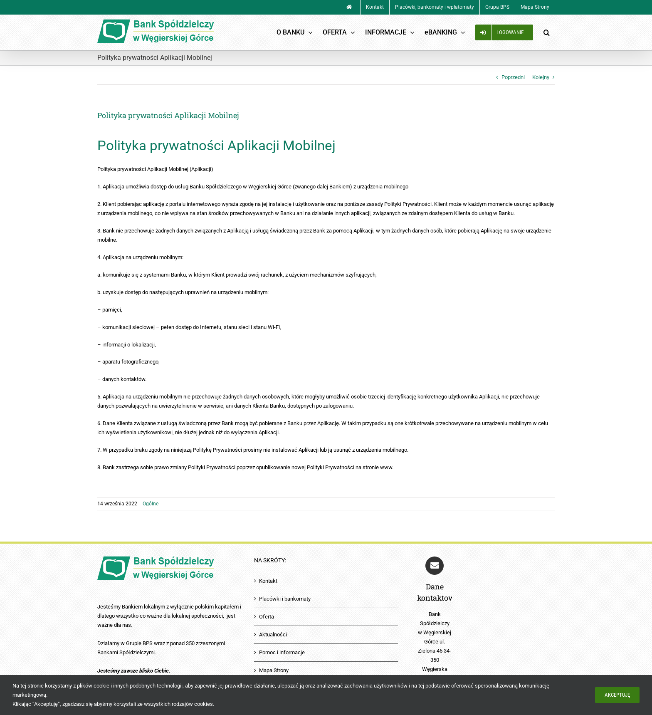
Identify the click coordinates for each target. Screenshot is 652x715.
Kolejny (540, 77)
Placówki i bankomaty (285, 599)
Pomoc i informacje (282, 652)
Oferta (266, 617)
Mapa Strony (274, 670)
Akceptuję (617, 695)
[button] (546, 32)
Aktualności (273, 634)
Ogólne (150, 504)
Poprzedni (513, 77)
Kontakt (268, 581)
